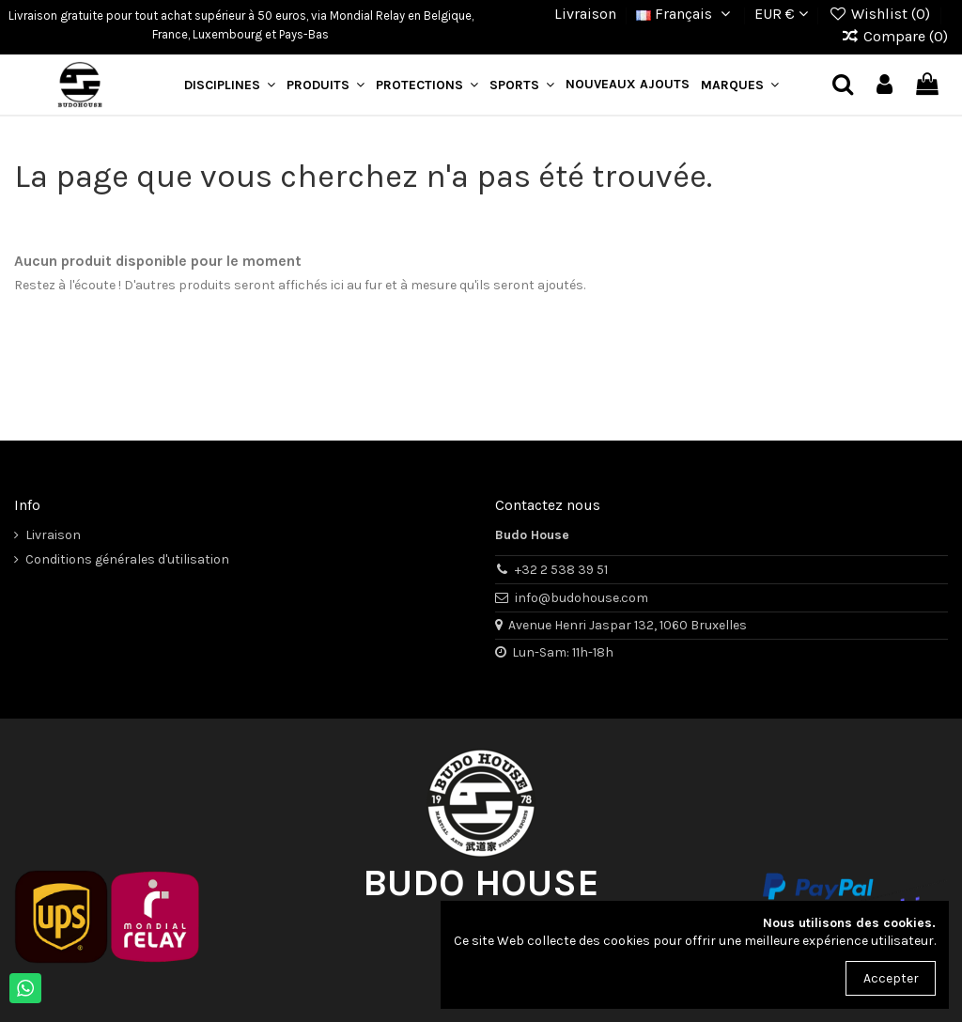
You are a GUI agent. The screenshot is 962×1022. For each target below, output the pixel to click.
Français (686, 14)
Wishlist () (881, 14)
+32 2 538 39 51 (561, 570)
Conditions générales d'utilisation (127, 559)
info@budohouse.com (581, 598)
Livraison (585, 14)
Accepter (891, 978)
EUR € (781, 14)
